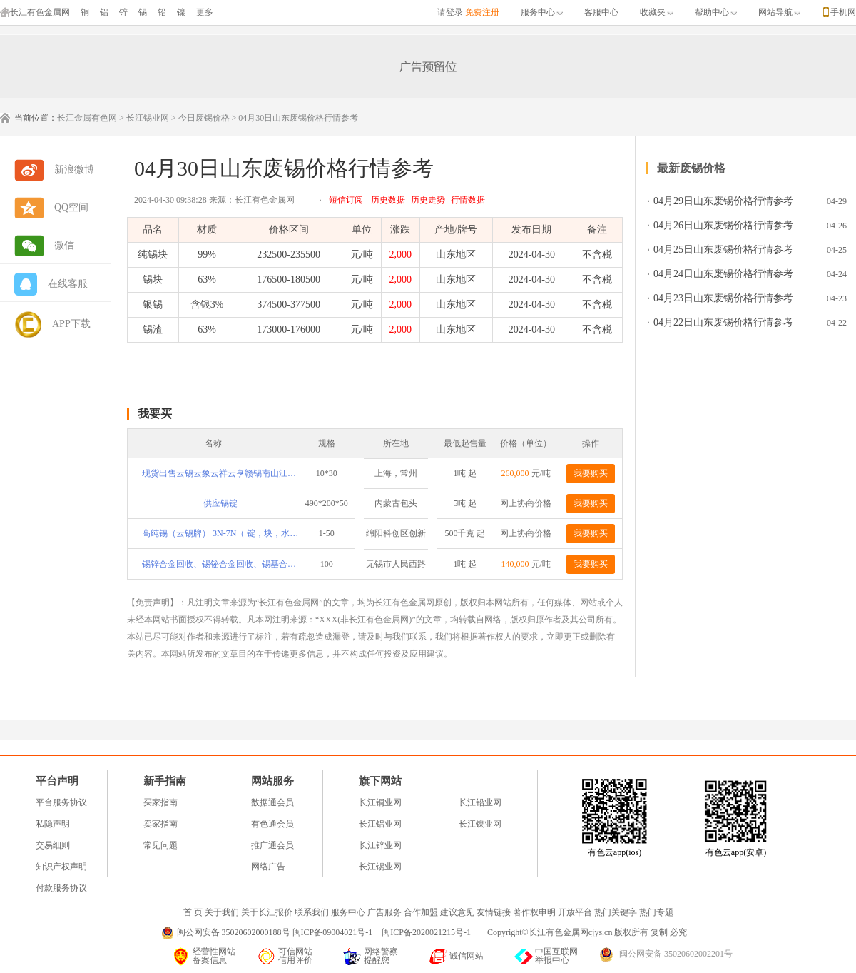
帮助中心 (716, 12)
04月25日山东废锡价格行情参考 (723, 249)
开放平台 (575, 912)
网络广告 (268, 867)
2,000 (400, 254)
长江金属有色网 (87, 118)
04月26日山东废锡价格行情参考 (723, 225)
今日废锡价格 (204, 118)
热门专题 (656, 912)
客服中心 (601, 12)
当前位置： (35, 118)
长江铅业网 (480, 802)
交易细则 (53, 845)
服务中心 (542, 12)
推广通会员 (272, 845)
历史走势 (428, 200)
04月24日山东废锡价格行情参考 (723, 273)
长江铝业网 (380, 824)
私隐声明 (53, 824)
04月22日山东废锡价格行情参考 (723, 322)
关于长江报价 (266, 912)
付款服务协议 (61, 888)
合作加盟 (421, 912)
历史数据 (388, 200)
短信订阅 (346, 200)
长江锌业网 (380, 845)
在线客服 (68, 283)
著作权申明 (534, 912)
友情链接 (494, 912)
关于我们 (222, 912)
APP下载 (71, 323)
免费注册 (482, 12)
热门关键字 (615, 912)
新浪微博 (74, 169)
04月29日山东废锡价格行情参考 (723, 201)
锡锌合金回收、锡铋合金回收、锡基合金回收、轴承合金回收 (220, 564)
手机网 (843, 12)
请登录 (450, 12)
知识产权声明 (61, 867)
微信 (64, 245)
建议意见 (457, 912)
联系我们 (312, 912)
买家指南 (160, 802)
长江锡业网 (147, 118)
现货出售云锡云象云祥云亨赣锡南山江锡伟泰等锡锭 (220, 473)
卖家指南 (160, 824)
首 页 (193, 912)
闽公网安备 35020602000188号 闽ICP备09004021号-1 (275, 932)
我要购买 (591, 473)
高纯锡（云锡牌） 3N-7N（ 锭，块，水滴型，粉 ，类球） (220, 533)
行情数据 (468, 200)
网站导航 (779, 12)
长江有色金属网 (35, 12)
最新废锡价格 (691, 168)
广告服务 (384, 912)
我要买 (155, 414)
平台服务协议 (61, 802)
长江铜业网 (380, 802)
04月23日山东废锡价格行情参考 (723, 298)
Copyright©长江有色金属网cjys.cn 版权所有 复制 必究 (587, 932)
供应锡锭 (220, 503)
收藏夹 (656, 12)
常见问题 (160, 845)
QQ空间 (71, 207)
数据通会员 (272, 802)
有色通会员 (272, 824)
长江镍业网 (480, 824)
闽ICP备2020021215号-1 (427, 932)
